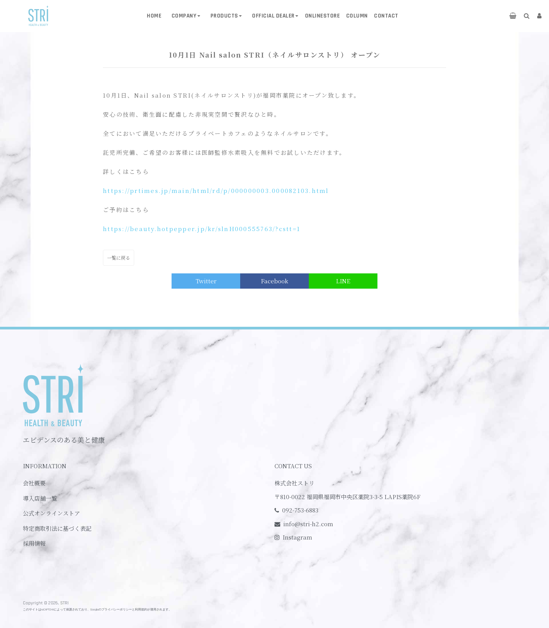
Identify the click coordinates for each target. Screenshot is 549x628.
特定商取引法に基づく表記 (57, 528)
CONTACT (386, 15)
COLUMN (357, 15)
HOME (154, 15)
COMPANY (184, 15)
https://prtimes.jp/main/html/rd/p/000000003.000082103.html (216, 190)
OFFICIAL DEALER (273, 15)
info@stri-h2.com (308, 524)
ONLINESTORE (322, 15)
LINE (343, 281)
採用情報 (34, 543)
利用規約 (141, 609)
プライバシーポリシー (116, 609)
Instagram (297, 537)
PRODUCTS (224, 15)
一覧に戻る (118, 257)
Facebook (274, 281)
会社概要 (34, 483)
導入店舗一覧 (40, 498)
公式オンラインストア (51, 513)
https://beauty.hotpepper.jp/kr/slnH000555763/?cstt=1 (201, 229)
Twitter (206, 281)
